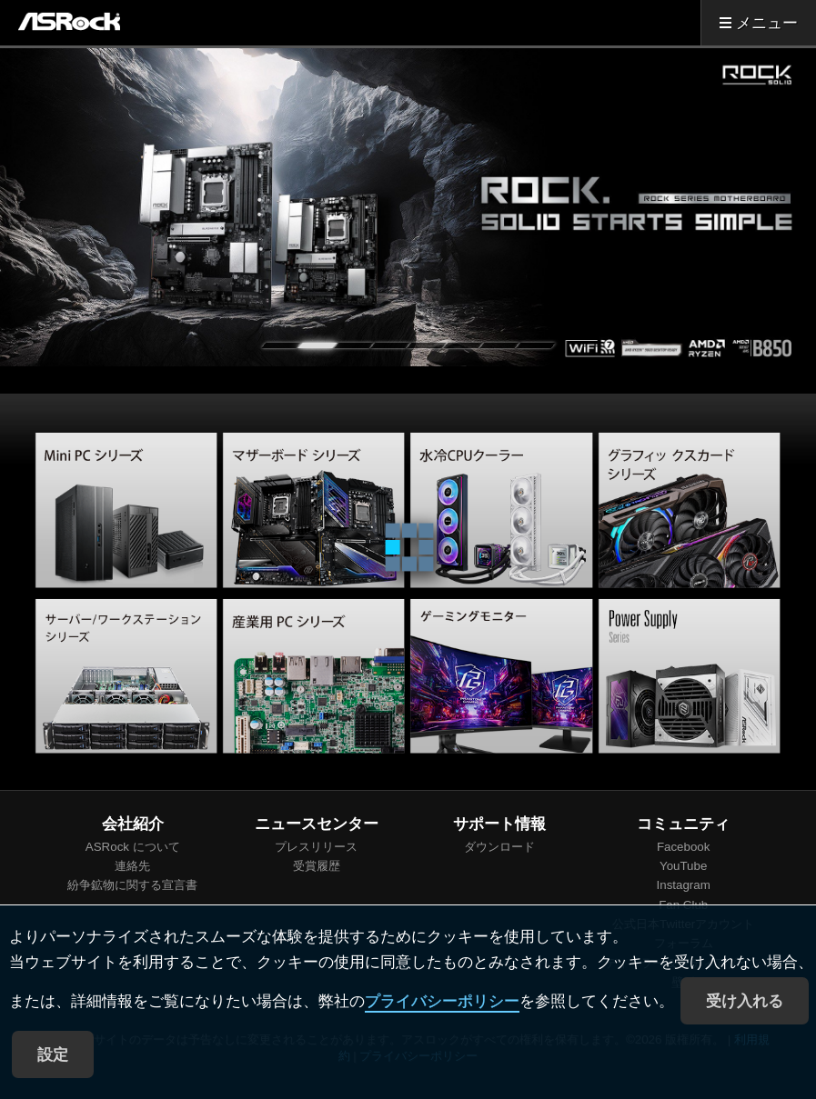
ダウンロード (499, 847)
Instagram (683, 885)
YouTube (683, 866)
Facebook (683, 847)
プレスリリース (316, 847)
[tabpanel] (408, 207)
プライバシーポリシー (442, 1001)
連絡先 (132, 866)
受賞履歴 (316, 866)
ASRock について (133, 847)
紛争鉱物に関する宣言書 (132, 885)
